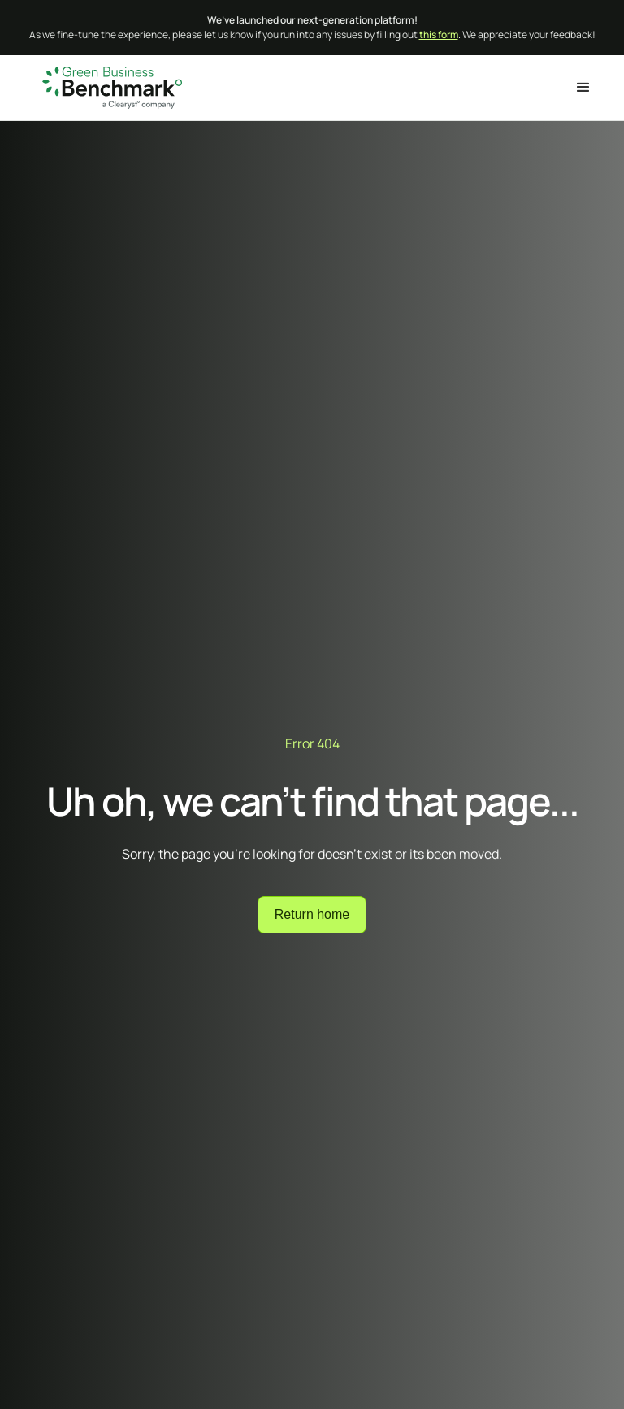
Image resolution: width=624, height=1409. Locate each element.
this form (438, 34)
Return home (312, 914)
